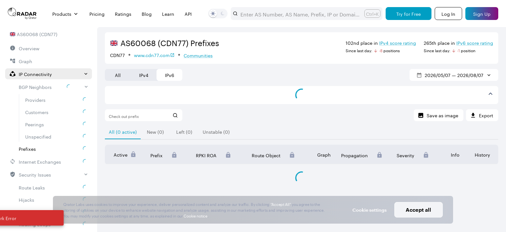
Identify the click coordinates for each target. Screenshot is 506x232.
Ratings (123, 13)
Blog (147, 13)
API (188, 13)
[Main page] (22, 13)
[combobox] (300, 13)
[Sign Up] (481, 13)
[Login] (448, 13)
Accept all (418, 210)
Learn (168, 13)
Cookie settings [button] (369, 210)
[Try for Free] (408, 13)
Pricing (97, 13)
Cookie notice (195, 215)
